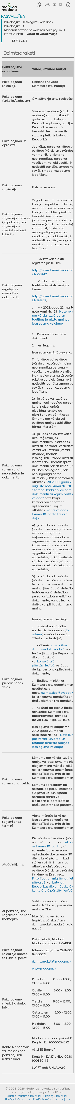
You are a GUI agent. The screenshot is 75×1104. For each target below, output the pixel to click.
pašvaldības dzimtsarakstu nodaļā (49, 647)
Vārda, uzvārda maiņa (41, 34)
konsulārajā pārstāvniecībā (43, 663)
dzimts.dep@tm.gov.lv (57, 693)
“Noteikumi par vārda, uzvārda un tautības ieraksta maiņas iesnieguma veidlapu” (53, 318)
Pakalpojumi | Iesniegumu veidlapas (28, 22)
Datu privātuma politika (24, 1096)
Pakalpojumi (12, 26)
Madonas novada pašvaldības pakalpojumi (33, 30)
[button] (68, 4)
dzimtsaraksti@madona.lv (51, 962)
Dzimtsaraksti (13, 34)
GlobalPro (54, 1092)
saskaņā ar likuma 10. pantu (53, 844)
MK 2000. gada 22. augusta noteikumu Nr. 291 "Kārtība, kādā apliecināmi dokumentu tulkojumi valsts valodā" (53, 490)
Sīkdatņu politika (55, 1096)
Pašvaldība (13, 16)
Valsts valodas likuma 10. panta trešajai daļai (50, 514)
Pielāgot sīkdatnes (18, 1099)
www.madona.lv (44, 969)
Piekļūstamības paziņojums (52, 1099)
